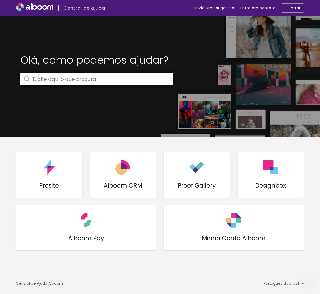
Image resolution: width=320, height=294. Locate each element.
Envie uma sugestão (214, 8)
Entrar (293, 8)
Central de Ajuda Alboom (39, 283)
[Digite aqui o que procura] (96, 79)
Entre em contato (258, 8)
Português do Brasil (282, 283)
